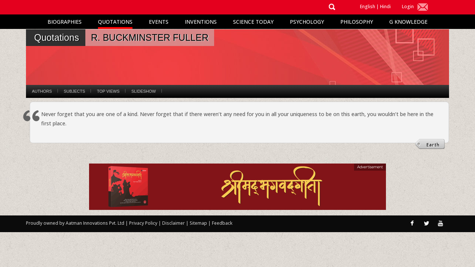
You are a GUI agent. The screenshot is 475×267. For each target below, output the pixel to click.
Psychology (307, 21)
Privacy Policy (143, 223)
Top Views (108, 91)
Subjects (74, 91)
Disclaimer (173, 223)
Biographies (65, 21)
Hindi (385, 6)
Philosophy (356, 21)
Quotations (115, 21)
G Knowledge (408, 21)
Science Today (253, 21)
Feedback (222, 223)
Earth (432, 145)
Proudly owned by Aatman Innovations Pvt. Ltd (75, 223)
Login (408, 6)
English (367, 6)
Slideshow (143, 91)
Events (158, 21)
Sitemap (199, 223)
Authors (42, 91)
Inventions (201, 21)
